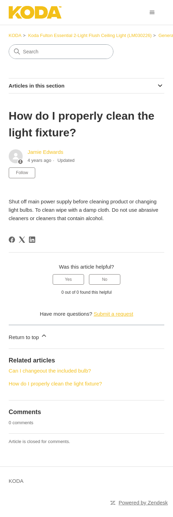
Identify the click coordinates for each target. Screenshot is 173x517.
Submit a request (113, 314)
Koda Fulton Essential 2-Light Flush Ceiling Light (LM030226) (90, 35)
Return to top (28, 336)
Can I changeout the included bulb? (50, 371)
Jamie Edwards (45, 152)
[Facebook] (12, 240)
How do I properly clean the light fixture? (55, 384)
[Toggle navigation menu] (152, 12)
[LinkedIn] (32, 240)
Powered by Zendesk (143, 502)
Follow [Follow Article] (22, 172)
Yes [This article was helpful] (68, 279)
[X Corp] (22, 240)
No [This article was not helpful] (104, 279)
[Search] (61, 52)
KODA (15, 35)
